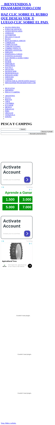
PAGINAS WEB (10, 71)
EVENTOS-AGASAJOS (13, 56)
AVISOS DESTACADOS (13, 31)
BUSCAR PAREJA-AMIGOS (15, 41)
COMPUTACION (11, 44)
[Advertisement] (16, 148)
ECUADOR (9, 105)
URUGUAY (9, 113)
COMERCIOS (10, 43)
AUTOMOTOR (10, 35)
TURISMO (9, 79)
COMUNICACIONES (12, 46)
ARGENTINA (10, 96)
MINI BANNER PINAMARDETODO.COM (20, 83)
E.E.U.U (8, 98)
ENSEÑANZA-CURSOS (13, 54)
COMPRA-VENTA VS (13, 48)
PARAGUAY (9, 109)
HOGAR (8, 60)
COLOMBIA (9, 103)
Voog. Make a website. (8, 423)
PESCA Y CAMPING (12, 92)
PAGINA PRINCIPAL (12, 27)
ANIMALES (9, 33)
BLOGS (8, 39)
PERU (7, 111)
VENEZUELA (10, 115)
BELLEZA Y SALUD (12, 37)
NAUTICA (9, 67)
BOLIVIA (8, 99)
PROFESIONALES (11, 73)
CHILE (7, 101)
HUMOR (8, 62)
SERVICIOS (9, 77)
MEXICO (8, 107)
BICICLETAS (10, 88)
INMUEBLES (10, 64)
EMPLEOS (9, 52)
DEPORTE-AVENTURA (13, 50)
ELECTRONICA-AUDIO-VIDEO (17, 58)
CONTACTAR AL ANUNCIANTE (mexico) (20, 81)
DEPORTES (9, 90)
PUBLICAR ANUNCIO (13, 29)
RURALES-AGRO (11, 75)
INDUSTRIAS (10, 65)
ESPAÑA (8, 117)
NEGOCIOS (9, 69)
